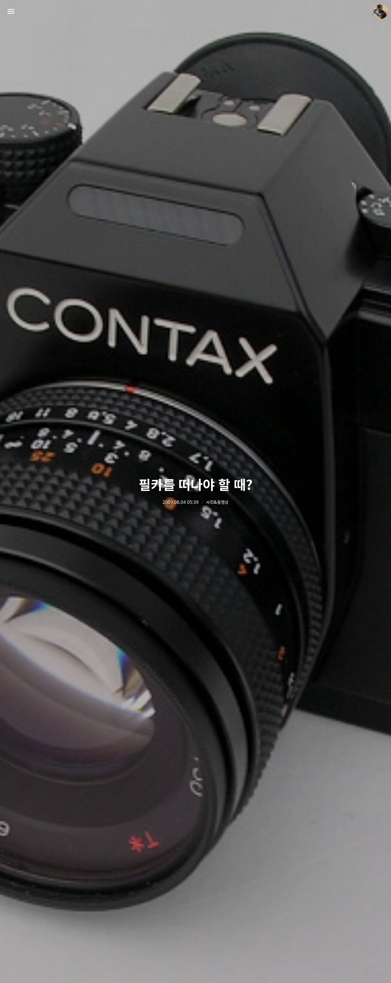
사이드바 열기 (11, 11)
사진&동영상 (217, 502)
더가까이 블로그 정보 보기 (380, 11)
